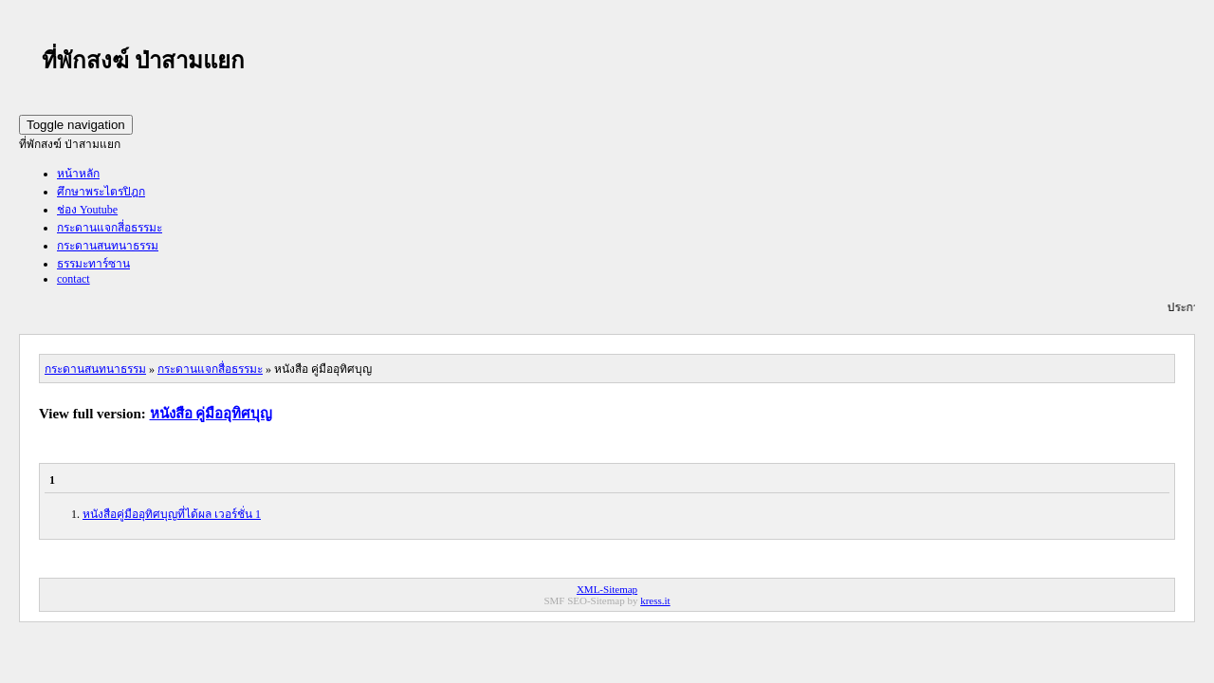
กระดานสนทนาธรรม (107, 245)
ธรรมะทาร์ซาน (93, 263)
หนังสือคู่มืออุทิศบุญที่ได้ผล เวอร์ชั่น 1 (172, 514)
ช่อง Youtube (87, 209)
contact (73, 279)
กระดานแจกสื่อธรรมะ (210, 369)
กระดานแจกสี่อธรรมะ (109, 227)
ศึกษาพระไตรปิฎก (101, 191)
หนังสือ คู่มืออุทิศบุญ (211, 413)
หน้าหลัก (78, 173)
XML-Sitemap (607, 589)
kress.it (655, 600)
